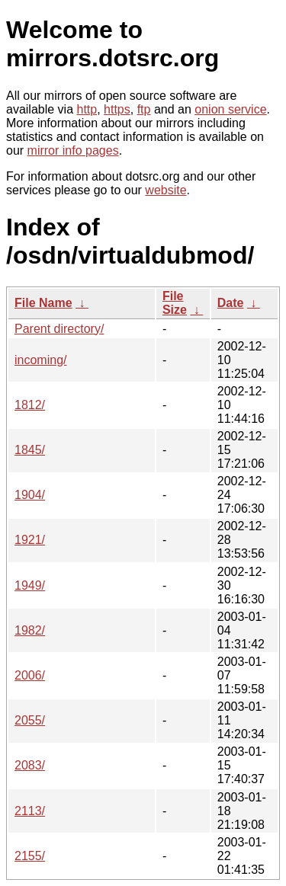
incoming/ (40, 359)
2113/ (29, 810)
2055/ (29, 720)
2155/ (29, 855)
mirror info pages (73, 150)
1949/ (29, 585)
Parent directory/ (59, 328)
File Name (43, 302)
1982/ (29, 630)
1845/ (29, 449)
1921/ (29, 539)
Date (230, 302)
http (87, 109)
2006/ (29, 675)
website (165, 190)
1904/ (29, 494)
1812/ (29, 404)
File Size (174, 302)
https (117, 109)
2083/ (29, 765)
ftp (144, 109)
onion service (230, 109)
